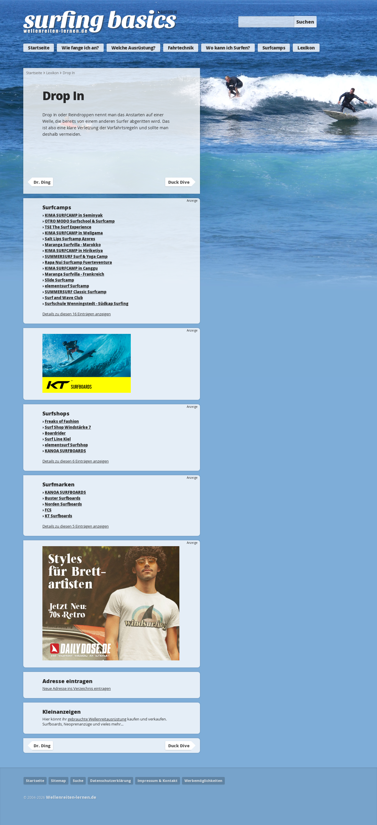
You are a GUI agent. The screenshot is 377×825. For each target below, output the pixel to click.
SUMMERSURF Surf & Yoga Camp (76, 256)
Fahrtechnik (181, 47)
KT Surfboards (58, 515)
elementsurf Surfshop (66, 445)
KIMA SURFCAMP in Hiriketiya (74, 250)
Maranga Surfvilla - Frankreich (74, 274)
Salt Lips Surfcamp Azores (70, 238)
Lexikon (306, 47)
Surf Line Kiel (58, 439)
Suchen (305, 21)
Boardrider (55, 433)
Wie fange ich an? (80, 47)
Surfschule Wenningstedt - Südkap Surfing (86, 303)
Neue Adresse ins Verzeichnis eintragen (76, 688)
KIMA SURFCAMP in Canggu (71, 268)
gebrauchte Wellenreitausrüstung (97, 719)
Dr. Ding (42, 182)
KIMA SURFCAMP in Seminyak (74, 215)
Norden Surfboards (63, 504)
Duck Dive (179, 182)
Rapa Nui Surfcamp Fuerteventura (78, 262)
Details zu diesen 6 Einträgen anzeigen (75, 461)
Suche (78, 780)
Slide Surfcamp (59, 280)
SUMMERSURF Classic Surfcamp (75, 291)
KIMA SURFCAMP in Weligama (74, 233)
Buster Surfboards (62, 498)
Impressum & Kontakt (158, 780)
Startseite (38, 47)
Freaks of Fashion (62, 421)
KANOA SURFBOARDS (65, 450)
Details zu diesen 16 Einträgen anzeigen (76, 314)
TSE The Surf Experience (68, 227)
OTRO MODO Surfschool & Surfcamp (80, 221)
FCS (48, 510)
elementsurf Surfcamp (67, 286)
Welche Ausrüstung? (133, 47)
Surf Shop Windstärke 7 (68, 427)
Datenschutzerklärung (110, 780)
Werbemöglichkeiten (203, 780)
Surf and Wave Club (64, 297)
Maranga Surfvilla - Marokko (73, 244)
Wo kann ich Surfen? (228, 47)
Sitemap (58, 780)
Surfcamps (273, 47)
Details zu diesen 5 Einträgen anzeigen (75, 526)
